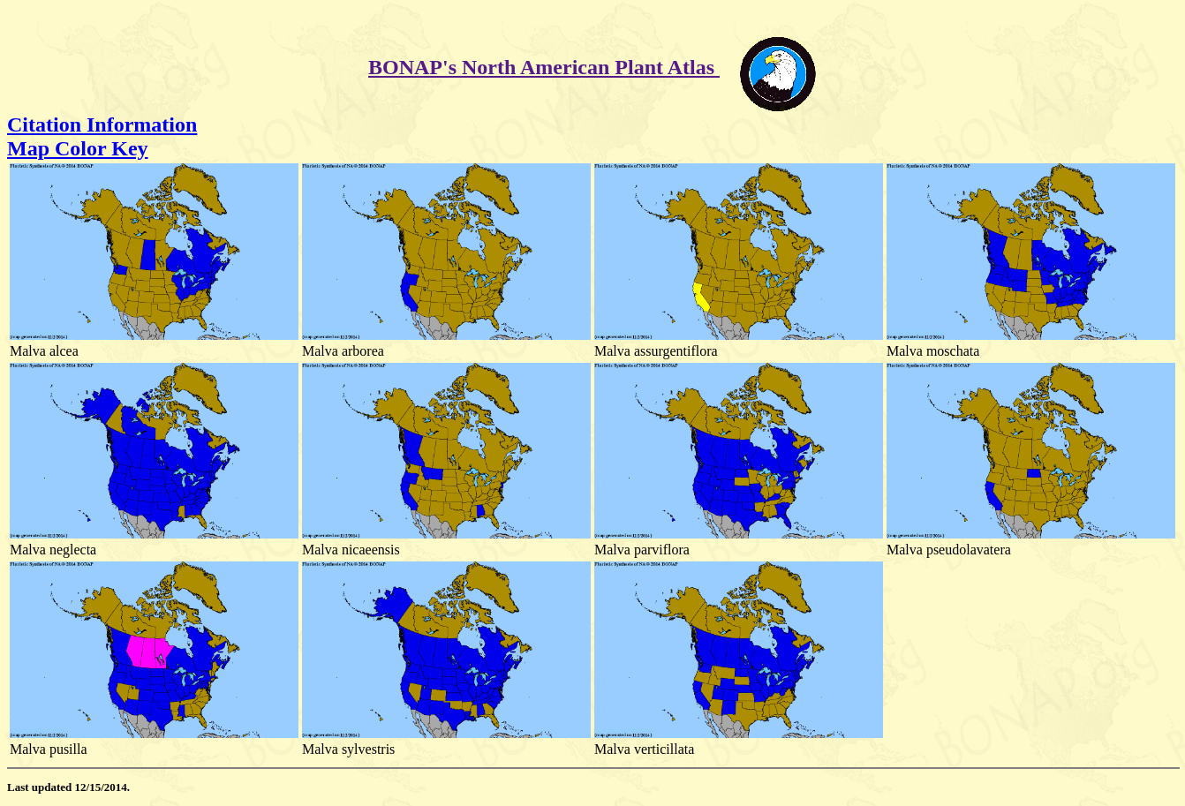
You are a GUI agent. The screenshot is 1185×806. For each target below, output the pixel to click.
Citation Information (102, 124)
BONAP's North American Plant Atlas (544, 67)
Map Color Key (77, 148)
